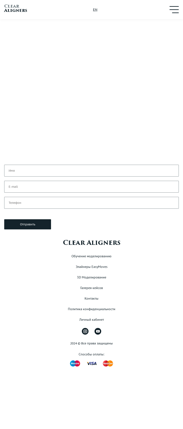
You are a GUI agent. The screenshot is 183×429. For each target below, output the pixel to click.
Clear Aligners (91, 243)
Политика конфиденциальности (91, 309)
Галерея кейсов (91, 288)
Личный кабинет (91, 319)
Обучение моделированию (91, 256)
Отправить (27, 224)
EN (95, 9)
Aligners (15, 9)
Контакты (91, 298)
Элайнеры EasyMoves (92, 267)
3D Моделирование (91, 277)
